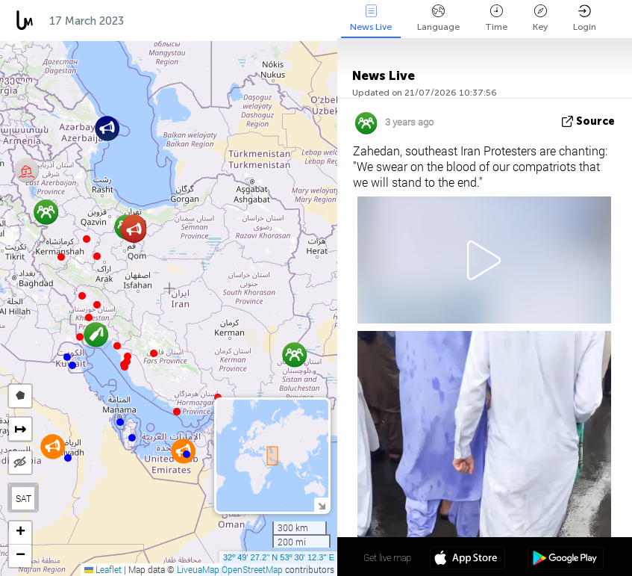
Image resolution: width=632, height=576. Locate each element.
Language (438, 18)
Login (584, 18)
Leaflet (103, 569)
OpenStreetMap (252, 569)
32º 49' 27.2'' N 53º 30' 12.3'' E (278, 557)
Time (496, 18)
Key (540, 18)
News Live (371, 18)
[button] (97, 256)
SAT (23, 498)
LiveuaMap (198, 569)
